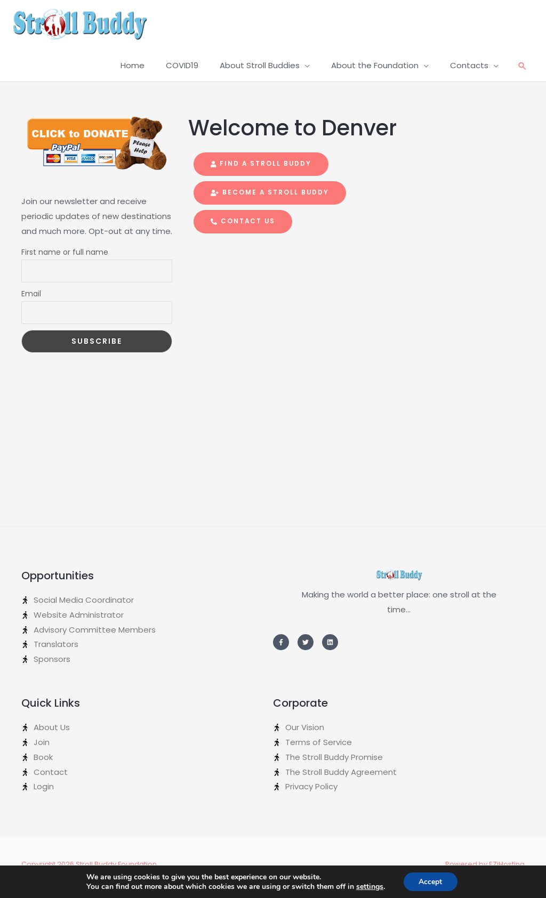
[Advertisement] (96, 432)
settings (369, 886)
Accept (430, 881)
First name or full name (64, 257)
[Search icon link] (522, 72)
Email (31, 299)
